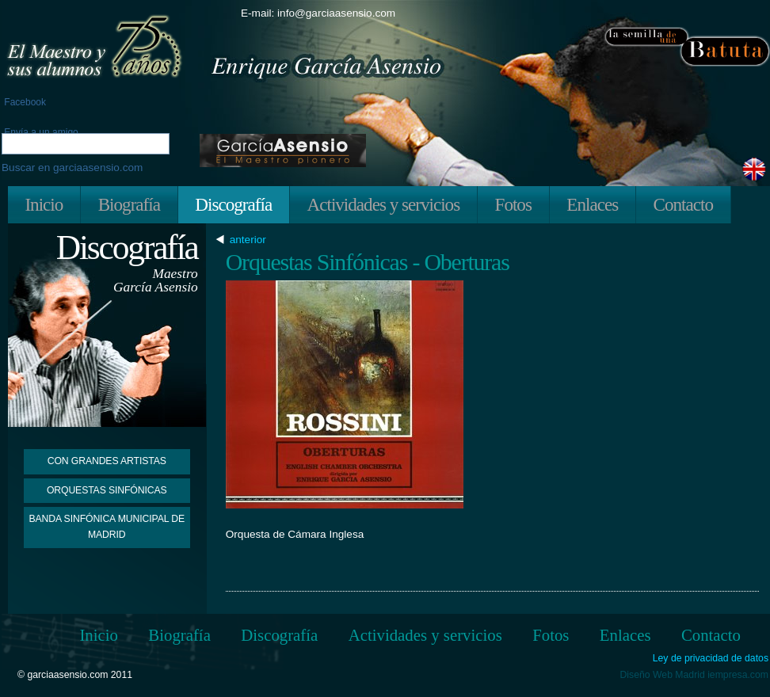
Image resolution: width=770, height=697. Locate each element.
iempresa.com (737, 674)
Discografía (233, 204)
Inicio (44, 204)
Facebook (24, 102)
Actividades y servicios (383, 204)
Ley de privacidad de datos (710, 658)
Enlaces (592, 204)
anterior (249, 240)
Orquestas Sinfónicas (107, 490)
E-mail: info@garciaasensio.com (318, 13)
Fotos (513, 204)
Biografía (129, 204)
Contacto (683, 204)
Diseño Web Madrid (662, 674)
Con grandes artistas (107, 461)
